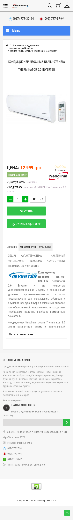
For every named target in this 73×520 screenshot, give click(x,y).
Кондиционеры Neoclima (21, 48)
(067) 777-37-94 (21, 18)
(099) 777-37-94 (52, 18)
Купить (26, 211)
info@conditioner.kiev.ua (19, 442)
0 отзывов (60, 170)
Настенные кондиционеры (26, 45)
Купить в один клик (26, 224)
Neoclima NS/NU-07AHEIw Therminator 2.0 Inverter (32, 51)
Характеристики (28, 246)
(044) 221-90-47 (12, 459)
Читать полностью (21, 334)
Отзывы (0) (45, 246)
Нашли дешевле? (17, 174)
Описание (12, 246)
